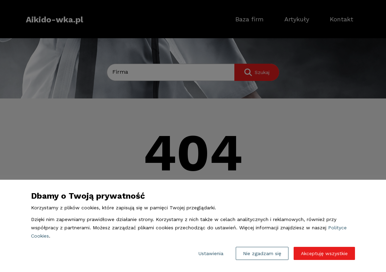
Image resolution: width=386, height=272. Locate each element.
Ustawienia (211, 253)
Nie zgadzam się (262, 253)
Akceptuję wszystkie (324, 253)
